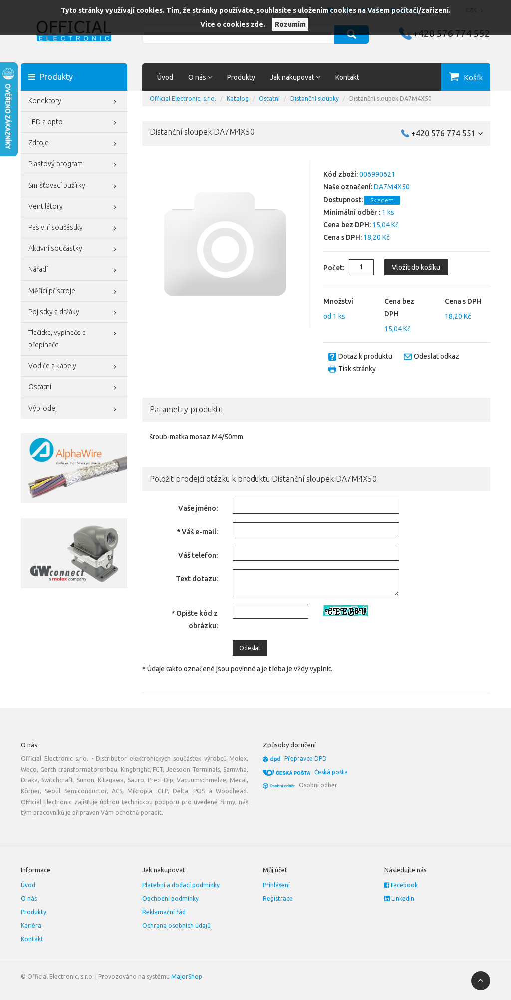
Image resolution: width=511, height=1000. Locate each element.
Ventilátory (74, 207)
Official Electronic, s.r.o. (183, 98)
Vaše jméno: (198, 508)
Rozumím (290, 24)
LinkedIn (399, 898)
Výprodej (74, 409)
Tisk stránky (357, 369)
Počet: (325, 268)
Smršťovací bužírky (74, 186)
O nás (29, 898)
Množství (338, 301)
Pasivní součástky (74, 228)
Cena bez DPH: (347, 225)
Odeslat (250, 648)
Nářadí (74, 270)
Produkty (241, 77)
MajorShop (186, 976)
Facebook (401, 885)
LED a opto (74, 123)
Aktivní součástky (74, 249)
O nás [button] (200, 77)
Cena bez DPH (399, 307)
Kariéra (31, 925)
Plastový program (74, 165)
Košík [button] (473, 77)
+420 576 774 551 (447, 133)
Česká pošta (331, 772)
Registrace (278, 898)
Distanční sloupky (314, 98)
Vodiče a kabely (74, 367)
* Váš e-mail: (197, 532)
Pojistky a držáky (74, 313)
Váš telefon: (198, 555)
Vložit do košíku (416, 267)
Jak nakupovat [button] (295, 77)
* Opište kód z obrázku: (194, 619)
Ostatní (74, 388)
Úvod (165, 77)
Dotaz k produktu (365, 356)
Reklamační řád (164, 912)
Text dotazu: (197, 579)
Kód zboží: (340, 174)
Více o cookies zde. (232, 24)
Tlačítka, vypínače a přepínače (74, 338)
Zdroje (74, 144)
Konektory (74, 102)
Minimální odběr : (351, 212)
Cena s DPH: (342, 237)
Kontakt (347, 77)
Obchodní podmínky (170, 898)
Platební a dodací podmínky (181, 885)
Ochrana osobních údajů (176, 925)
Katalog (238, 98)
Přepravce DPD (305, 758)
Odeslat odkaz (436, 356)
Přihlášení (276, 885)
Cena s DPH (463, 301)
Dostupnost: (343, 200)
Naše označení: (347, 187)
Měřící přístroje (74, 292)
